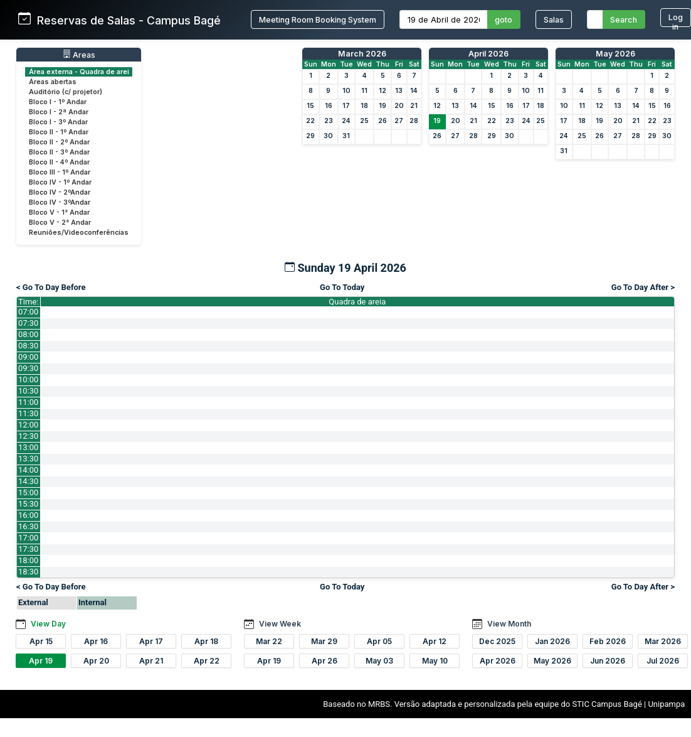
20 (399, 106)
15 (310, 106)
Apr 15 (41, 641)
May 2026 (615, 53)
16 (328, 106)
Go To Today (342, 287)
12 (382, 91)
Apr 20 (96, 660)
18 (364, 106)
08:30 (28, 345)
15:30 (28, 503)
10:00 (28, 379)
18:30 (28, 571)
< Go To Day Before (51, 287)
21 (414, 106)
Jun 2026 (607, 660)
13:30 (28, 458)
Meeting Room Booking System (317, 19)
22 (310, 121)
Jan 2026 (552, 641)
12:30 (28, 436)
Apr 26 (324, 660)
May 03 (379, 660)
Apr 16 (96, 641)
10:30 (28, 390)
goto (503, 19)
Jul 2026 (662, 660)
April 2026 (488, 53)
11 (364, 91)
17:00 (28, 537)
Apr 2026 (497, 660)
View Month (509, 623)
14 (414, 91)
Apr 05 (379, 641)
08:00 (28, 334)
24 (346, 121)
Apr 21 (151, 660)
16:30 (28, 526)
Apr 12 (434, 641)
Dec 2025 (497, 641)
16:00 (28, 515)
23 (328, 121)
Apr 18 (206, 641)
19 (382, 106)
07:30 (28, 323)
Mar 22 (269, 641)
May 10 (435, 660)
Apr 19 (41, 660)
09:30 (28, 368)
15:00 (28, 492)
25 (364, 121)
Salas (554, 19)
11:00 (28, 402)
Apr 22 (206, 660)
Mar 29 (324, 641)
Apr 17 (151, 641)
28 (413, 121)
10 (346, 91)
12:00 (28, 424)
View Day (48, 623)
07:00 (28, 311)
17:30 (28, 549)
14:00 (28, 470)
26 (382, 121)
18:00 (28, 560)
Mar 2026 (663, 641)
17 (346, 106)
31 (346, 136)
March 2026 (362, 53)
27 (398, 121)
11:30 (28, 413)
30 (328, 136)
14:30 (28, 481)
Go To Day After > (643, 287)
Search (623, 19)
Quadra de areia (357, 301)
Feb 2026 (607, 641)
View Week (280, 623)
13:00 (28, 447)
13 (399, 91)
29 (310, 136)
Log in (675, 20)
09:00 (28, 357)
